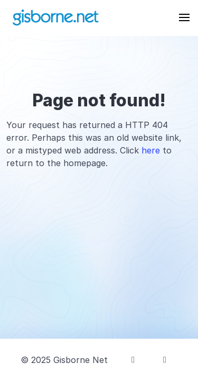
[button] (184, 17)
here (151, 150)
